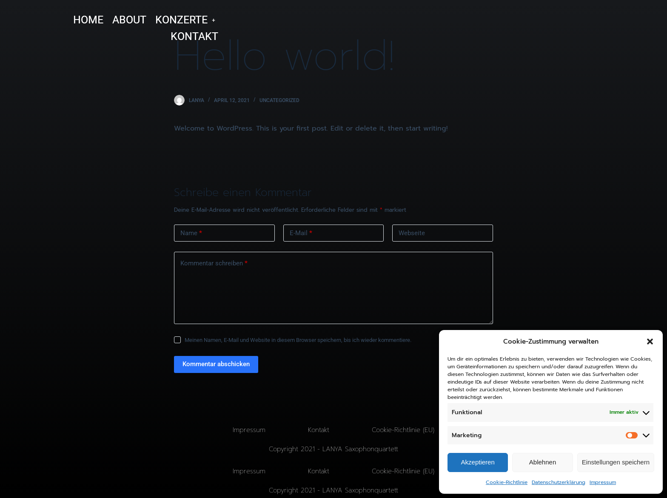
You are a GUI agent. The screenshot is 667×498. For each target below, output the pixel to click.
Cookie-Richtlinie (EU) (403, 430)
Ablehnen (542, 462)
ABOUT (129, 20)
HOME (88, 20)
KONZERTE (185, 20)
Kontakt (318, 430)
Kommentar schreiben (214, 263)
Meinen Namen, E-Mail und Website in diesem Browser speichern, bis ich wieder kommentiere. (298, 340)
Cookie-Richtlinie (506, 482)
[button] (650, 341)
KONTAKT (194, 36)
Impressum (603, 482)
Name (191, 233)
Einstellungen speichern (616, 462)
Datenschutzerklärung (558, 482)
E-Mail (301, 233)
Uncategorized (279, 100)
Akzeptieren (478, 462)
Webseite (412, 233)
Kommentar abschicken (216, 364)
